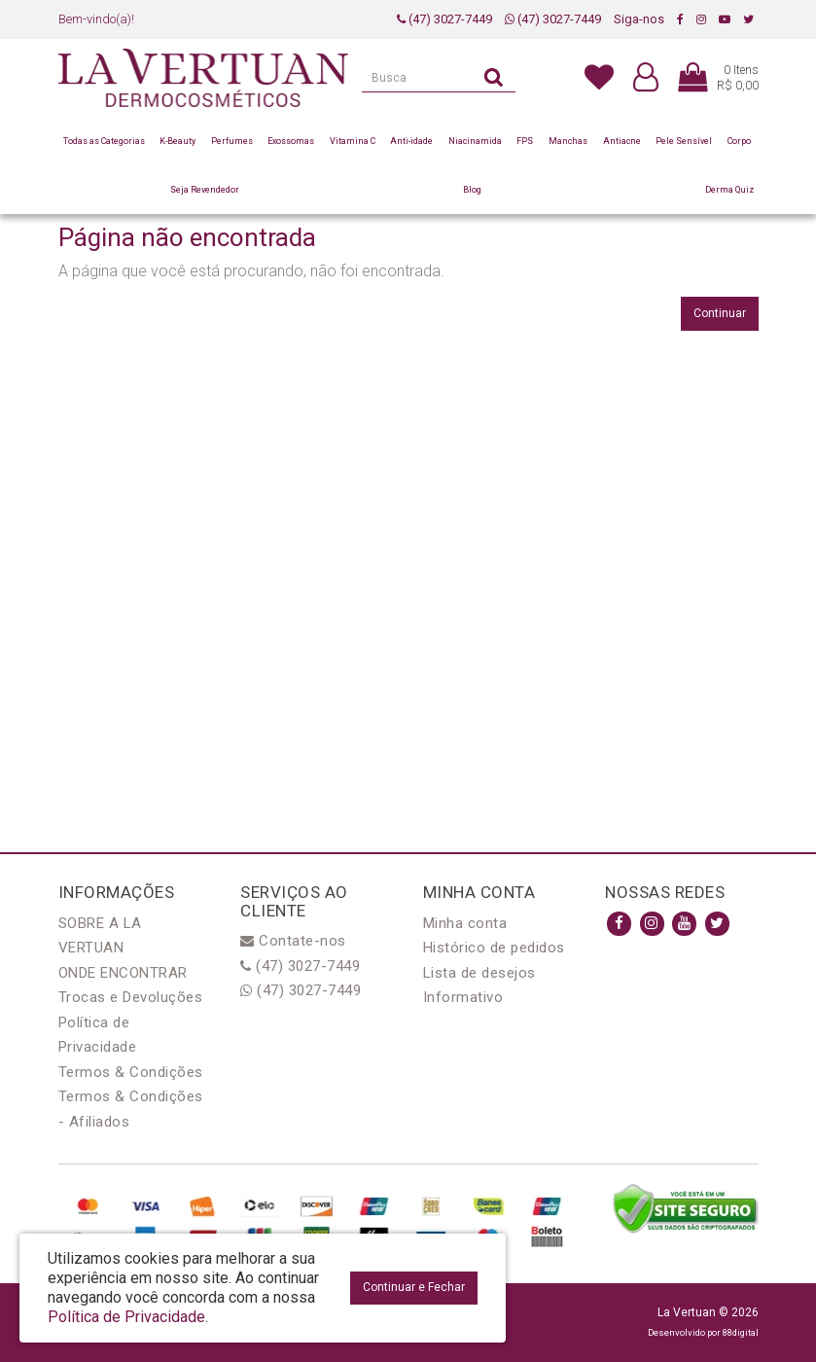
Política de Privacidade (126, 1317)
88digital (741, 1332)
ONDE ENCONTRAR (123, 973)
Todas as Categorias (104, 141)
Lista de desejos (479, 973)
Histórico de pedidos (494, 947)
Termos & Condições (130, 1072)
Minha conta (465, 923)
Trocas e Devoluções (130, 997)
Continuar (719, 313)
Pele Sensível (684, 141)
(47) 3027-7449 (444, 19)
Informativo (463, 997)
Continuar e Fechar (414, 1287)
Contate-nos (293, 941)
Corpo (739, 141)
